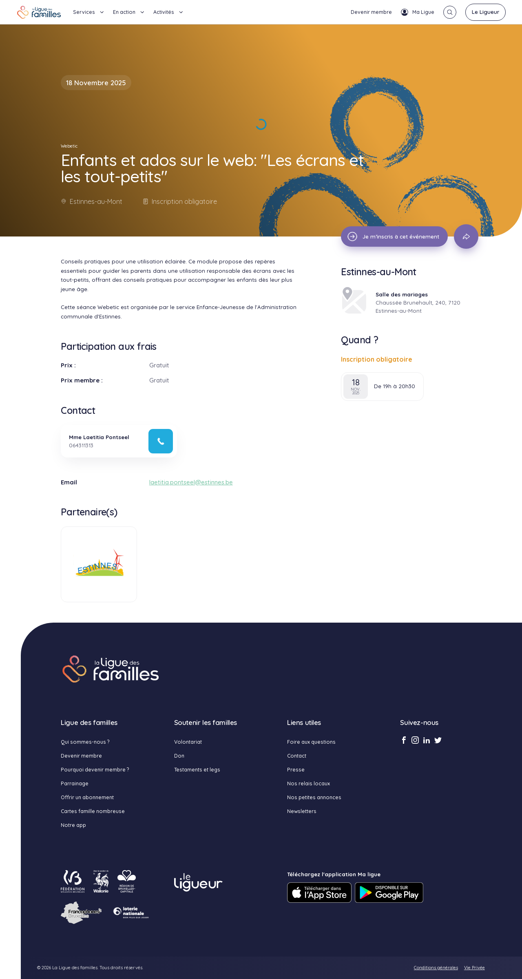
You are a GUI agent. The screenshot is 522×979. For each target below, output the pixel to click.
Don (179, 755)
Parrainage (74, 783)
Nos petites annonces (314, 797)
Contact (296, 755)
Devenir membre (371, 12)
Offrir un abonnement (87, 797)
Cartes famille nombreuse (93, 811)
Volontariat (188, 741)
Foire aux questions (311, 741)
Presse (296, 769)
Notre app (73, 825)
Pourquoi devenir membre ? (95, 769)
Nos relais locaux (308, 783)
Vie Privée (474, 967)
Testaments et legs (197, 769)
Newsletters (301, 811)
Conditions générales (436, 967)
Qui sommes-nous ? (85, 741)
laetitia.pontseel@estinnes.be (191, 482)
